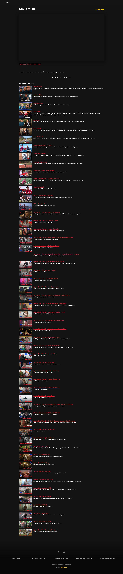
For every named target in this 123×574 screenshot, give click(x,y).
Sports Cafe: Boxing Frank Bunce (43, 438)
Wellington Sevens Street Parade (43, 170)
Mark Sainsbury (38, 103)
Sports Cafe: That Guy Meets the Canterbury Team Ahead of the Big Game (56, 254)
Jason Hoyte (23, 64)
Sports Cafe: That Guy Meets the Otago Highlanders (49, 303)
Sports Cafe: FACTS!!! (40, 505)
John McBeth (37, 95)
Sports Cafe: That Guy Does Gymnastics (45, 287)
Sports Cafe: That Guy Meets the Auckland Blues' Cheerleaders (53, 237)
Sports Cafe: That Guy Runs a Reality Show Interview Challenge (53, 404)
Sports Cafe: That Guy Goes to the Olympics (47, 212)
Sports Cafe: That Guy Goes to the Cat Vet (46, 379)
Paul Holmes (37, 128)
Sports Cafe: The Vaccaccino (42, 521)
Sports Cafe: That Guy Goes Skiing (44, 396)
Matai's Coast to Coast (40, 204)
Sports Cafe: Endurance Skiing (42, 488)
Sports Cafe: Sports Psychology (43, 479)
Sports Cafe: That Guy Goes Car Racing (45, 220)
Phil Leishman (37, 86)
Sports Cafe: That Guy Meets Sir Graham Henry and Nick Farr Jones (54, 421)
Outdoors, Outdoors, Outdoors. (43, 145)
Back (8, 2)
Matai (35, 64)
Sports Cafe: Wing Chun (40, 513)
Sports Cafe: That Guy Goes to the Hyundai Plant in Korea (51, 295)
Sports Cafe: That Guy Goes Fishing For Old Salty (48, 320)
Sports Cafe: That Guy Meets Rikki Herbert (46, 337)
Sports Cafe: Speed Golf (40, 446)
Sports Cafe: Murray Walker (42, 471)
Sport (39, 64)
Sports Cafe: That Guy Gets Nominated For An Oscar (49, 329)
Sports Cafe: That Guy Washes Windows (45, 371)
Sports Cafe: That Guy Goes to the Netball (46, 387)
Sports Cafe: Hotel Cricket (41, 454)
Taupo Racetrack (38, 187)
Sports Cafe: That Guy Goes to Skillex (45, 354)
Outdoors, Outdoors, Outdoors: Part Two (46, 178)
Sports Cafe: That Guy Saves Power (44, 270)
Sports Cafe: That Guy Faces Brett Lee (45, 530)
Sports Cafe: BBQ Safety (41, 463)
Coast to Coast (38, 137)
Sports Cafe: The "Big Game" (42, 496)
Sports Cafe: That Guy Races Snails (44, 362)
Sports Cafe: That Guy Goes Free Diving (45, 278)
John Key (36, 120)
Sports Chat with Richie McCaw (43, 195)
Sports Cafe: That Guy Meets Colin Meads (46, 246)
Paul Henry (36, 111)
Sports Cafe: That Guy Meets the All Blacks (46, 345)
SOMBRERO (64, 567)
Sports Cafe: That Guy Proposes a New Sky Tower (49, 312)
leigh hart (29, 64)
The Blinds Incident (39, 153)
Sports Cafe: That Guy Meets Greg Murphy (46, 412)
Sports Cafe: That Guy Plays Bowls (44, 429)
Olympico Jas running (40, 162)
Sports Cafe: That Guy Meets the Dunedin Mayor (48, 262)
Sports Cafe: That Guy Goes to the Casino (46, 229)
